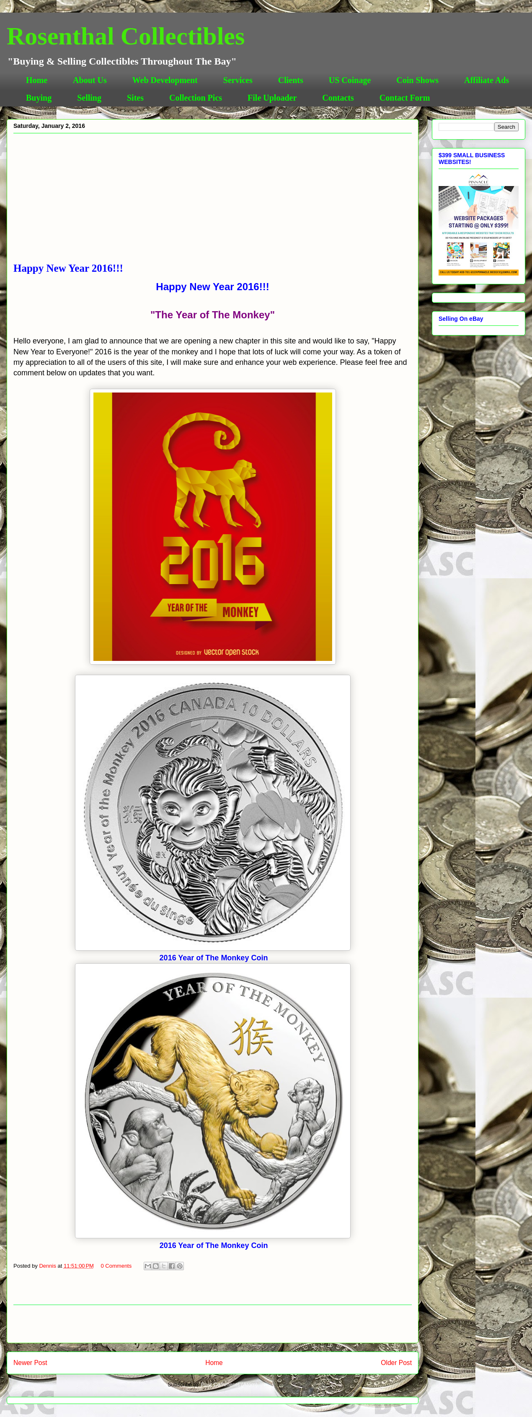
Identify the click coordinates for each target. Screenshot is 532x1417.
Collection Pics (195, 97)
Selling (89, 97)
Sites (135, 97)
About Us (90, 80)
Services (238, 80)
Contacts (338, 97)
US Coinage (350, 80)
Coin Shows (417, 80)
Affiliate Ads (486, 80)
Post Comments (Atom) (229, 1384)
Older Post (396, 1362)
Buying (39, 97)
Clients (290, 80)
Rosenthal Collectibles (126, 36)
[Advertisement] (212, 199)
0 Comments (116, 1266)
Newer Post (30, 1362)
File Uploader (272, 97)
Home (36, 80)
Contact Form (405, 97)
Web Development (165, 80)
